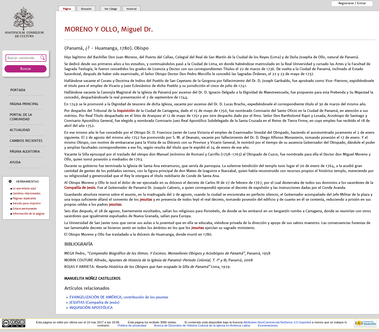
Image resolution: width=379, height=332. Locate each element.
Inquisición (126, 110)
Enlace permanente (25, 208)
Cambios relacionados (27, 193)
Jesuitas (197, 228)
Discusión (86, 9)
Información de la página (28, 213)
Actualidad (20, 130)
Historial (132, 9)
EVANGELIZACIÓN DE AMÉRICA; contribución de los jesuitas (118, 297)
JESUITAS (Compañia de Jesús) (94, 302)
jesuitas (146, 199)
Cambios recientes (26, 141)
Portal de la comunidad (21, 117)
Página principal (24, 104)
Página (67, 9)
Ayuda (15, 162)
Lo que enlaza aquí (24, 188)
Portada (17, 90)
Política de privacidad (132, 325)
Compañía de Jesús (79, 187)
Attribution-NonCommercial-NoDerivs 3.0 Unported (277, 322)
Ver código (110, 9)
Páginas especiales (24, 198)
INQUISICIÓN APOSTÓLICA (91, 308)
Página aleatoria (25, 151)
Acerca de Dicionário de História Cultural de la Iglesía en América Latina (202, 325)
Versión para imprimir (27, 203)
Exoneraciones (268, 325)
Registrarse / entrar (352, 3)
